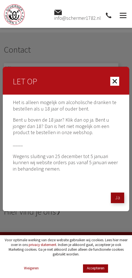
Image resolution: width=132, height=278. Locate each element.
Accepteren (95, 268)
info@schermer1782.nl (77, 15)
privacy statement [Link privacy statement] (42, 244)
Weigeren (31, 268)
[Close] (114, 81)
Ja (117, 197)
